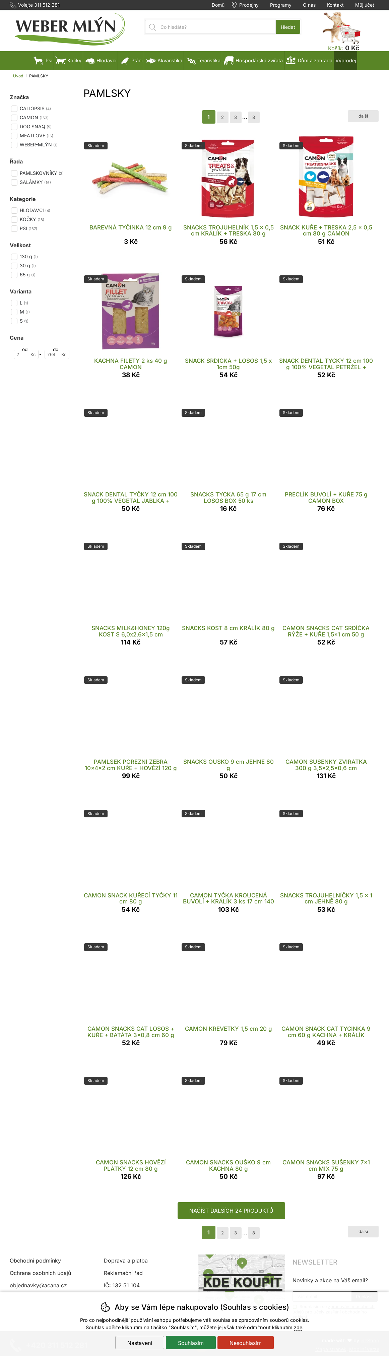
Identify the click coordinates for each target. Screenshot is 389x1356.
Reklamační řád (123, 1273)
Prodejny (249, 5)
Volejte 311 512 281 (39, 5)
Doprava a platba (126, 1260)
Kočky (68, 60)
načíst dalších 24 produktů (231, 1210)
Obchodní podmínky (35, 1260)
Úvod (18, 75)
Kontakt (335, 5)
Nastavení (139, 1343)
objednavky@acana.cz (38, 1285)
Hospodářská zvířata (253, 60)
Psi (43, 60)
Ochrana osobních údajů (40, 1273)
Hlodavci (100, 60)
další (363, 116)
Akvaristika (163, 60)
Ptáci (130, 60)
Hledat (288, 27)
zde (298, 1327)
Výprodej (345, 60)
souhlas (221, 1320)
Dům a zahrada (309, 60)
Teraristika (202, 60)
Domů (218, 5)
